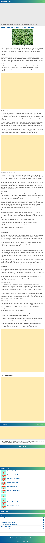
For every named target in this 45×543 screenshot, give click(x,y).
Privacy (21, 537)
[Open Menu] (41, 1)
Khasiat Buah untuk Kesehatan (8, 522)
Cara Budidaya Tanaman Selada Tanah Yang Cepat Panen (17, 27)
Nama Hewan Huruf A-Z (6, 528)
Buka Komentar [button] (22, 446)
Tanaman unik (4, 531)
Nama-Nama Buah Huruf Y (12, 501)
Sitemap (26, 537)
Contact (16, 537)
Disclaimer (32, 537)
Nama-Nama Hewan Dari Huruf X (13, 470)
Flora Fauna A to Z (6, 1)
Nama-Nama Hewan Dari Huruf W (13, 486)
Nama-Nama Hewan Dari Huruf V (13, 505)
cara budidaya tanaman (6, 517)
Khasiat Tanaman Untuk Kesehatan (9, 524)
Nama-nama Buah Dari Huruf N (13, 482)
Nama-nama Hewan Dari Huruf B (13, 494)
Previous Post (40, 424)
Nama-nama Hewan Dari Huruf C (13, 474)
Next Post (4, 424)
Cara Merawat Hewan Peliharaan (8, 520)
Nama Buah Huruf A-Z (6, 526)
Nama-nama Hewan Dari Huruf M (13, 490)
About (11, 537)
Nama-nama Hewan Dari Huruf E (13, 478)
